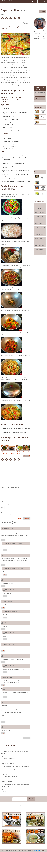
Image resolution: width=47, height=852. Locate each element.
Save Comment (26, 518)
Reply (3, 539)
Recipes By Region (20, 6)
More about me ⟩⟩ (40, 40)
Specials (39, 6)
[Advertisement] (15, 474)
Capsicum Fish (26, 448)
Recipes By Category (10, 6)
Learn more (37, 850)
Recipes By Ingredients (30, 6)
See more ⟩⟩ (27, 455)
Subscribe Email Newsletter (39, 88)
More (44, 6)
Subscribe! (40, 98)
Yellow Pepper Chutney (19, 449)
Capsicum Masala (11, 449)
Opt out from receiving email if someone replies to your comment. (13, 515)
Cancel (19, 518)
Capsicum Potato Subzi (4, 449)
